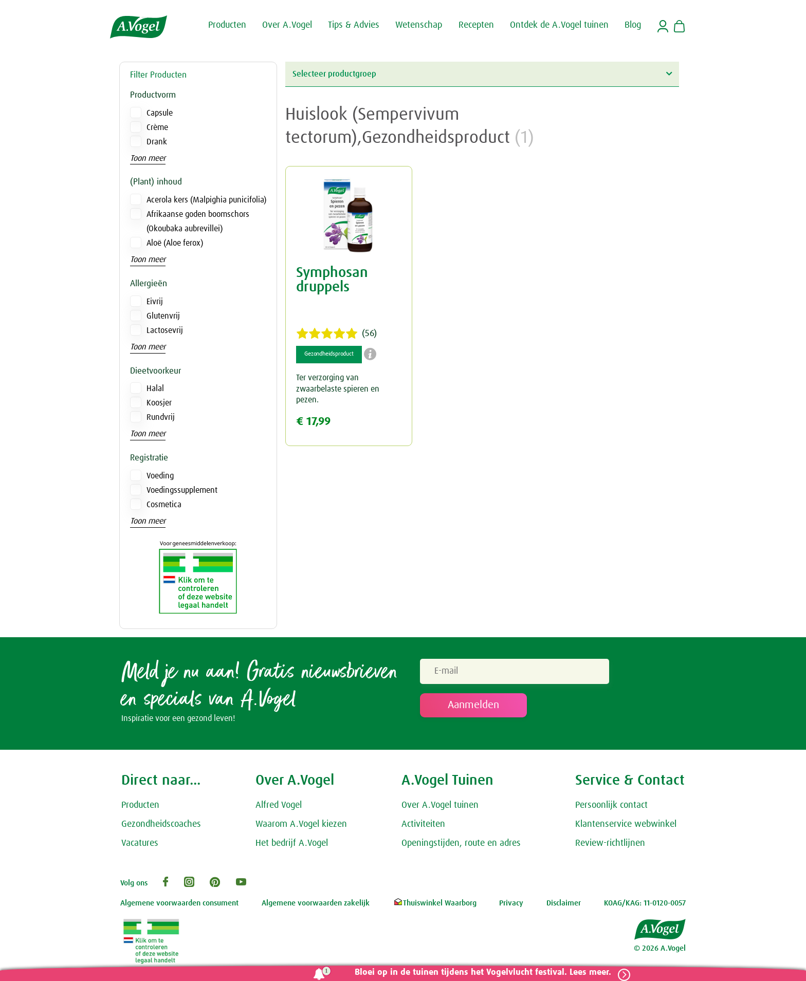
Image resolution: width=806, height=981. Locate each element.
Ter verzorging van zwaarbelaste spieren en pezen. (337, 389)
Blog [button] (633, 24)
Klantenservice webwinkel (625, 826)
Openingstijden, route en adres (461, 845)
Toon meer (148, 158)
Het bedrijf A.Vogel (291, 845)
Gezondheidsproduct (328, 354)
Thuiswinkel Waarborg (435, 906)
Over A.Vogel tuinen (440, 807)
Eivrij (154, 302)
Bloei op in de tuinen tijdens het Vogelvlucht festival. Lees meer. (479, 972)
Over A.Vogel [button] (287, 24)
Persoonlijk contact (611, 807)
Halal (155, 388)
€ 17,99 (313, 422)
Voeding (160, 476)
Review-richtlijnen (610, 845)
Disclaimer (563, 906)
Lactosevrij (164, 330)
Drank (156, 142)
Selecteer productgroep (482, 74)
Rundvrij (160, 417)
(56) (336, 333)
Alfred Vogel (278, 807)
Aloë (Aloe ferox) (174, 243)
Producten (140, 807)
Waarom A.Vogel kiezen (301, 826)
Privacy (511, 906)
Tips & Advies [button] (353, 24)
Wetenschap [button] (418, 24)
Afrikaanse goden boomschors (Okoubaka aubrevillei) (197, 221)
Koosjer (159, 403)
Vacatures (139, 845)
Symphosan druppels (332, 280)
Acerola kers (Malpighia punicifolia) (206, 200)
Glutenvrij (163, 316)
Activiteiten (423, 826)
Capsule (159, 113)
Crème (157, 127)
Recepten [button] (476, 24)
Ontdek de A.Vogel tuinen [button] (559, 24)
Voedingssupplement (181, 490)
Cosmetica (163, 505)
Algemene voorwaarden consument (179, 906)
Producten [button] (227, 24)
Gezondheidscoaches (161, 826)
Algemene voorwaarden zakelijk (316, 906)
